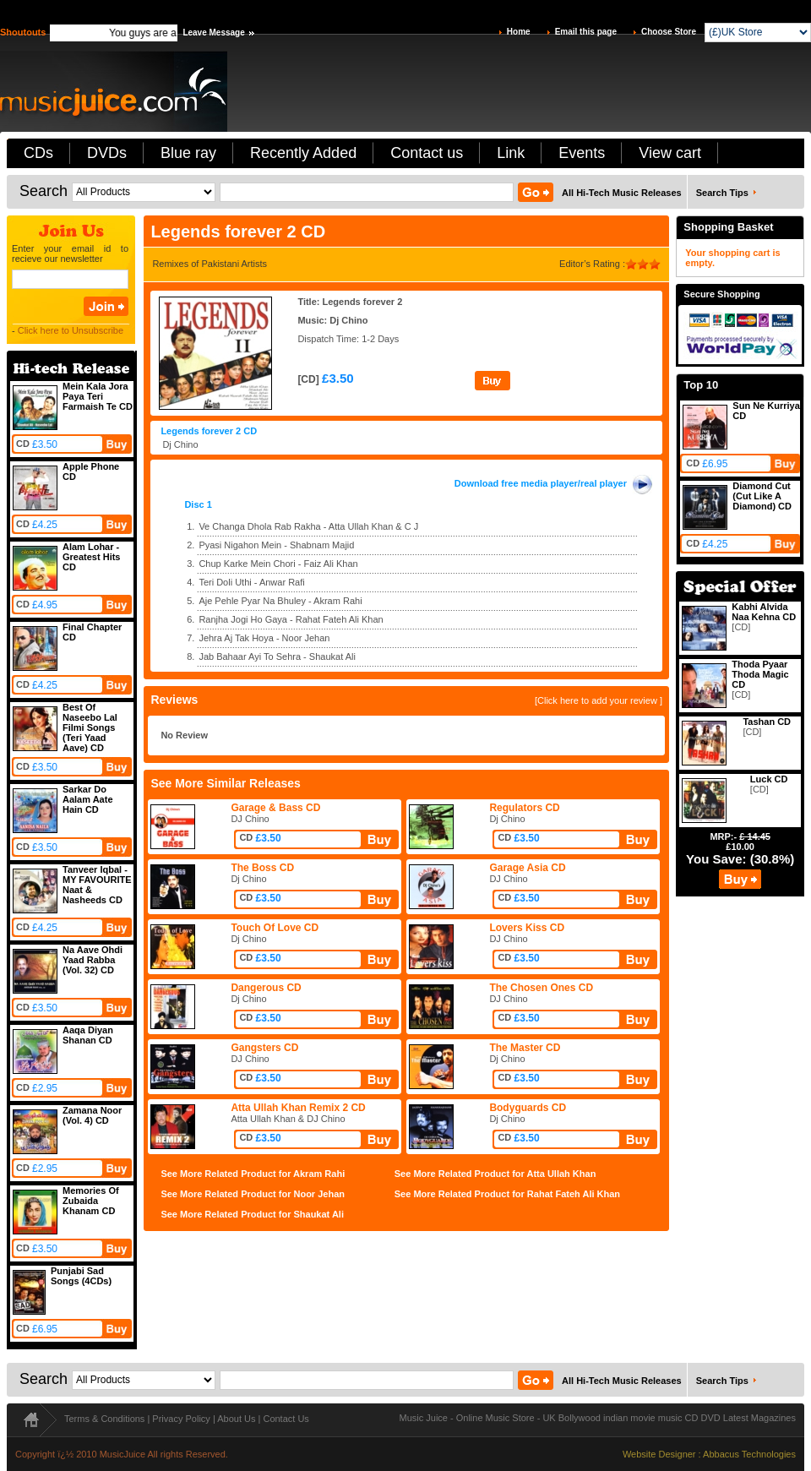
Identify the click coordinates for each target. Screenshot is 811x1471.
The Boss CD (262, 868)
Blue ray (188, 152)
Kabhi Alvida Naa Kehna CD (764, 612)
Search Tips (722, 193)
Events (581, 152)
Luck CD (769, 779)
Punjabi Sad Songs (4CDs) (81, 1276)
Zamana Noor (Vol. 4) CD (92, 1115)
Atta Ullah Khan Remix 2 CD (298, 1108)
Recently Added (303, 152)
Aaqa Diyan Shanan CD (88, 1035)
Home (519, 31)
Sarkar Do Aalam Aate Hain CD (88, 799)
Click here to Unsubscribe (70, 330)
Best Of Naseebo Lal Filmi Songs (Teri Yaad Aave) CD (90, 727)
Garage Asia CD (527, 868)
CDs (38, 152)
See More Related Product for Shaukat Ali (252, 1214)
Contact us (426, 152)
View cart (670, 152)
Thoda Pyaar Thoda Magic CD (760, 674)
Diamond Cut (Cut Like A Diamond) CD (762, 496)
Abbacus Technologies (749, 1454)
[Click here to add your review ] (598, 700)
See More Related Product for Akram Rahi (253, 1174)
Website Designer (659, 1454)
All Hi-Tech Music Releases (622, 193)
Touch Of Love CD (274, 928)
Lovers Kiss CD (526, 928)
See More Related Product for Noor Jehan (253, 1194)
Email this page (586, 31)
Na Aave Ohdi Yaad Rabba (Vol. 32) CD (92, 960)
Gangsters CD (264, 1048)
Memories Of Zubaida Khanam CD (91, 1200)
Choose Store (668, 31)
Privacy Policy (181, 1419)
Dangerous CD (266, 988)
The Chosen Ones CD (541, 988)
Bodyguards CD (527, 1108)
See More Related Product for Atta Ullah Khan (495, 1174)
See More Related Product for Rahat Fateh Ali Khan (507, 1194)
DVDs (107, 152)
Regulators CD (524, 808)
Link (511, 152)
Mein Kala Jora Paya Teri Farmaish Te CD (98, 396)
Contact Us (285, 1419)
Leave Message (213, 32)
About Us (236, 1419)
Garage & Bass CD (275, 808)
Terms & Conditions (104, 1419)
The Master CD (524, 1048)
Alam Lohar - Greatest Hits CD (91, 557)
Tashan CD (767, 721)
